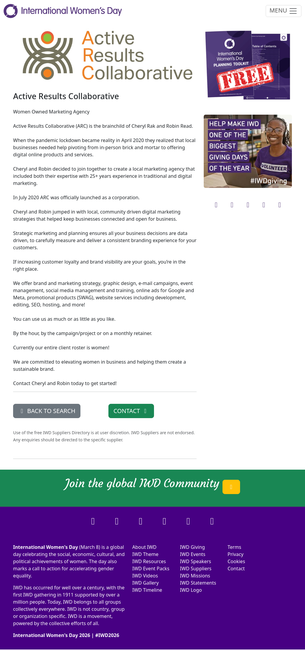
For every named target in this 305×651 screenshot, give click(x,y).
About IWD (144, 547)
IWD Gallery (145, 583)
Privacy (235, 554)
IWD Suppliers (195, 568)
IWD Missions (195, 575)
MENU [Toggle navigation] (284, 10)
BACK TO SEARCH (46, 411)
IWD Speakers (195, 561)
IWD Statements (198, 583)
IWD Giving (192, 547)
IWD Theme (145, 554)
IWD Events (193, 554)
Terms (234, 547)
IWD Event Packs (150, 568)
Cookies (236, 561)
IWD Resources (149, 561)
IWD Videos (145, 575)
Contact (236, 568)
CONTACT (131, 411)
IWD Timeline (147, 590)
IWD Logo (191, 590)
